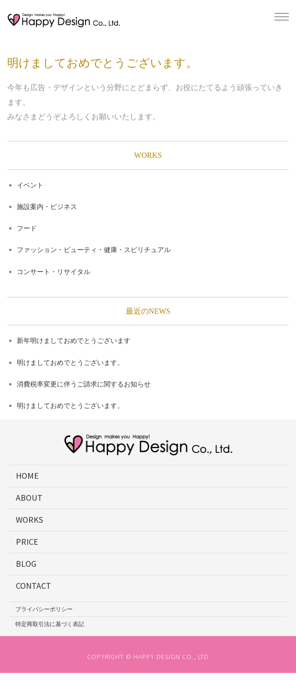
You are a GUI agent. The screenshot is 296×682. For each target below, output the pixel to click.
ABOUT (29, 497)
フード (27, 228)
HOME (27, 475)
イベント (30, 185)
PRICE (27, 541)
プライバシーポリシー (44, 609)
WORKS (29, 519)
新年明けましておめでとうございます (74, 340)
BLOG (26, 563)
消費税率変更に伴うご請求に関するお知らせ (84, 384)
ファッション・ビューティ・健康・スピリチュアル (94, 249)
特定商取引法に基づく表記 (49, 623)
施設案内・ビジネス (47, 206)
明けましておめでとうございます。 (70, 362)
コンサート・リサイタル (53, 271)
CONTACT (33, 585)
